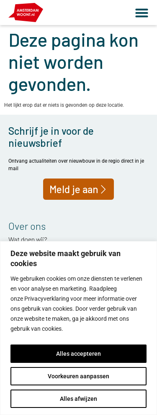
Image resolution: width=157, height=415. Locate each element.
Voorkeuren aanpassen (78, 376)
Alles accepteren (78, 353)
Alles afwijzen (78, 398)
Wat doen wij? (27, 239)
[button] (142, 13)
